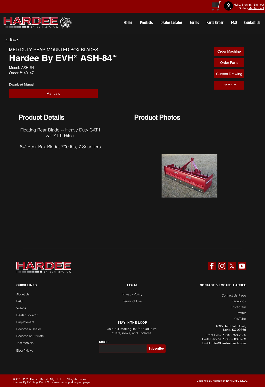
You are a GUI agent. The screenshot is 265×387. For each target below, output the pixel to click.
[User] (228, 6)
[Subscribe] (156, 348)
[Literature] (229, 85)
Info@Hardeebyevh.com (229, 343)
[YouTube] (242, 266)
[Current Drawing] (229, 73)
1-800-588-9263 (234, 339)
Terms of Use (132, 301)
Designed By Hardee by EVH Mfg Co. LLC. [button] (222, 380)
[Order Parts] (229, 62)
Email (103, 341)
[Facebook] (211, 266)
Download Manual (21, 84)
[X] (232, 266)
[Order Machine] (229, 51)
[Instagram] (222, 266)
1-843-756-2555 (234, 335)
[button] (53, 93)
